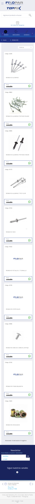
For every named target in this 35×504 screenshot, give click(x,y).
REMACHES (15, 40)
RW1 (17, 502)
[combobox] (25, 47)
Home (4, 40)
